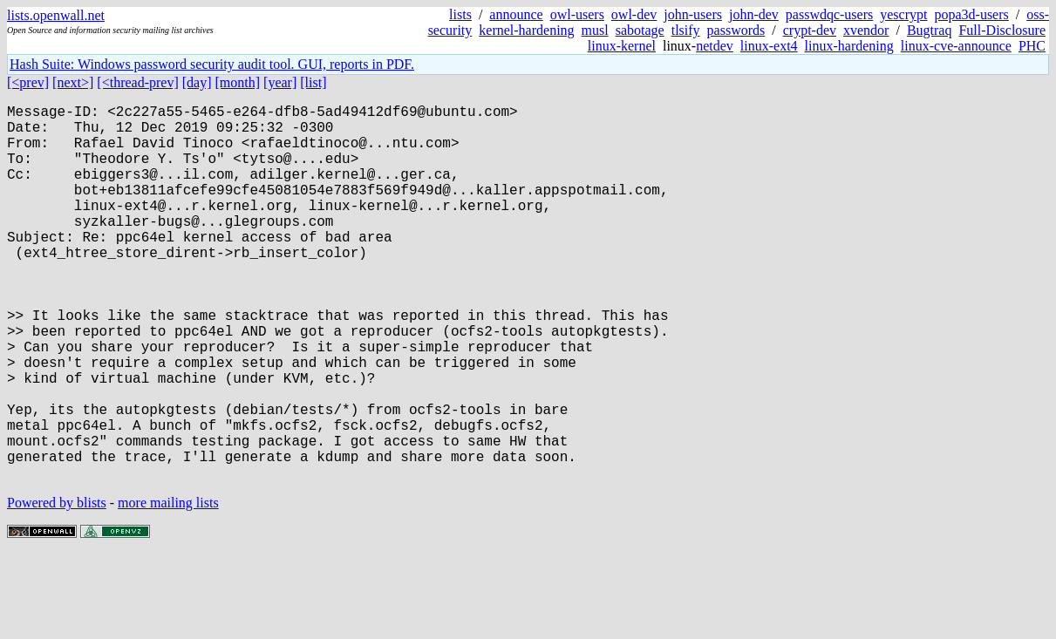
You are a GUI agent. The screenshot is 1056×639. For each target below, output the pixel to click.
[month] (238, 82)
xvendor (866, 30)
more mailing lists (168, 586)
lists (460, 14)
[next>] (72, 82)
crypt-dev (809, 30)
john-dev (754, 14)
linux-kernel (622, 45)
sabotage (640, 30)
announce (515, 14)
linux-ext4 (769, 45)
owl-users (577, 14)
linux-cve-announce (956, 45)
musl (595, 30)
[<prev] (28, 82)
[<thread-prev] (137, 82)
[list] (313, 82)
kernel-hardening (526, 30)
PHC (1032, 45)
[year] (279, 82)
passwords (736, 30)
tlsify (685, 30)
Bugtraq (929, 30)
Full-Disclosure (1002, 30)
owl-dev (634, 14)
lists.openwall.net (56, 15)
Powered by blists (56, 586)
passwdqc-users (829, 14)
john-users (693, 14)
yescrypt (903, 14)
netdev (714, 45)
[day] (197, 82)
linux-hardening (849, 45)
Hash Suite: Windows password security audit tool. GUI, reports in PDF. (212, 64)
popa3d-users (971, 14)
